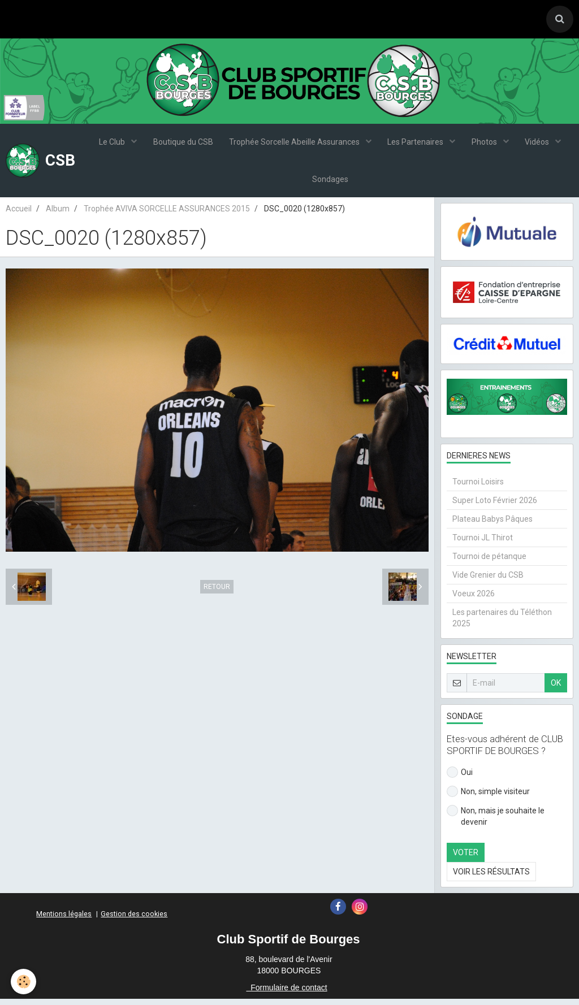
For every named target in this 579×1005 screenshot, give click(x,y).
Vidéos (540, 144)
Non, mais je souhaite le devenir (496, 822)
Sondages (330, 183)
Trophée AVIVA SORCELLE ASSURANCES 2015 (167, 214)
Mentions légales (64, 920)
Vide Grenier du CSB (488, 581)
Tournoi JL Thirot (482, 543)
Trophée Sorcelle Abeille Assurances (294, 144)
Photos (486, 144)
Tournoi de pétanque (489, 562)
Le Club (110, 144)
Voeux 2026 (473, 599)
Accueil (19, 214)
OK (556, 689)
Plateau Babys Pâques (492, 525)
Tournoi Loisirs (478, 487)
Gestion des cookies (134, 920)
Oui (460, 778)
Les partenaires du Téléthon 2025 (502, 624)
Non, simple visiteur (488, 797)
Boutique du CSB (181, 144)
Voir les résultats (491, 877)
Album (58, 214)
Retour (217, 593)
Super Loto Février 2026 (494, 506)
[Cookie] (24, 981)
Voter (465, 858)
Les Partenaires (417, 144)
